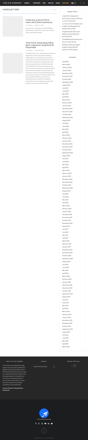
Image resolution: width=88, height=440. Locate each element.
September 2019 (67, 294)
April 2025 (65, 97)
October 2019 (66, 291)
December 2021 (67, 214)
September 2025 (67, 82)
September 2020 (67, 258)
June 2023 (65, 161)
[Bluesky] (51, 423)
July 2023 (65, 158)
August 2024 (66, 120)
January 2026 (66, 70)
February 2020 (67, 279)
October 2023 (66, 150)
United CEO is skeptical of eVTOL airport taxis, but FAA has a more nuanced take (72, 18)
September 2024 (67, 117)
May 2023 (65, 164)
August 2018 (66, 332)
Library (26, 3)
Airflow (50, 3)
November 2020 (67, 253)
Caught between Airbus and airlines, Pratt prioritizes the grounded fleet (71, 34)
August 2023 (66, 156)
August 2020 (66, 261)
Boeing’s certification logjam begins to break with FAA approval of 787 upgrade (71, 47)
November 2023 (67, 147)
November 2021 (67, 217)
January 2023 (66, 176)
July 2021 (65, 229)
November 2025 (67, 76)
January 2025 (66, 106)
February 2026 (67, 67)
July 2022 (65, 194)
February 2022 (66, 208)
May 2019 (65, 305)
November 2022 (67, 182)
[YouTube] (45, 423)
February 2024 (66, 138)
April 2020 (65, 273)
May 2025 (65, 94)
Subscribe (65, 3)
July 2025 (65, 88)
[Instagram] (42, 423)
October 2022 (66, 185)
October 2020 (66, 255)
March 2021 (65, 241)
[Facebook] (36, 423)
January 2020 (66, 282)
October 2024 (66, 114)
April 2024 (65, 132)
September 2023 (67, 153)
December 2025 (67, 73)
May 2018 (65, 341)
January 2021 (66, 247)
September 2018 (67, 329)
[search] (54, 367)
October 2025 (66, 79)
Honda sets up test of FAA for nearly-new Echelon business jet (39, 18)
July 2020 (65, 264)
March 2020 (66, 276)
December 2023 (67, 144)
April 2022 (65, 203)
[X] (39, 423)
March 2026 (66, 64)
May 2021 (65, 235)
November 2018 (67, 323)
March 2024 (66, 135)
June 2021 (65, 232)
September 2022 (67, 188)
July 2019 (65, 300)
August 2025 (66, 85)
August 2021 (66, 226)
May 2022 (65, 200)
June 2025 (65, 91)
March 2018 (66, 347)
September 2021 (67, 223)
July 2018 (65, 335)
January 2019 (66, 317)
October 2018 (66, 326)
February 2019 (66, 314)
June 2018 (65, 338)
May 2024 (65, 129)
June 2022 (65, 197)
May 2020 (65, 270)
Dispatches (36, 3)
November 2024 (67, 111)
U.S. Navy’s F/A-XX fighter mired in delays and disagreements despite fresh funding (72, 26)
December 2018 (67, 320)
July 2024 (65, 123)
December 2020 (67, 250)
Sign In (58, 3)
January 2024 (66, 141)
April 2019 (65, 308)
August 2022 (66, 191)
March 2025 (66, 100)
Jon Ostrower (29, 22)
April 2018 (65, 344)
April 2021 (65, 238)
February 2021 (66, 244)
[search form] (42, 367)
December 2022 (67, 179)
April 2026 (65, 61)
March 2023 (66, 170)
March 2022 (66, 206)
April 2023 (65, 167)
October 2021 (66, 220)
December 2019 (67, 285)
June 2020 (65, 267)
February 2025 (67, 103)
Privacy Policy (18, 388)
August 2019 (66, 297)
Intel (44, 3)
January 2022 (66, 211)
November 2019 (67, 288)
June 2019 (65, 303)
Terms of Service (8, 388)
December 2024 (67, 108)
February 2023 (67, 173)
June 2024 (65, 126)
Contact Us (6, 390)
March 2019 (66, 311)
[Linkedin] (48, 423)
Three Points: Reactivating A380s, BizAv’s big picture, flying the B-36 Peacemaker (40, 39)
